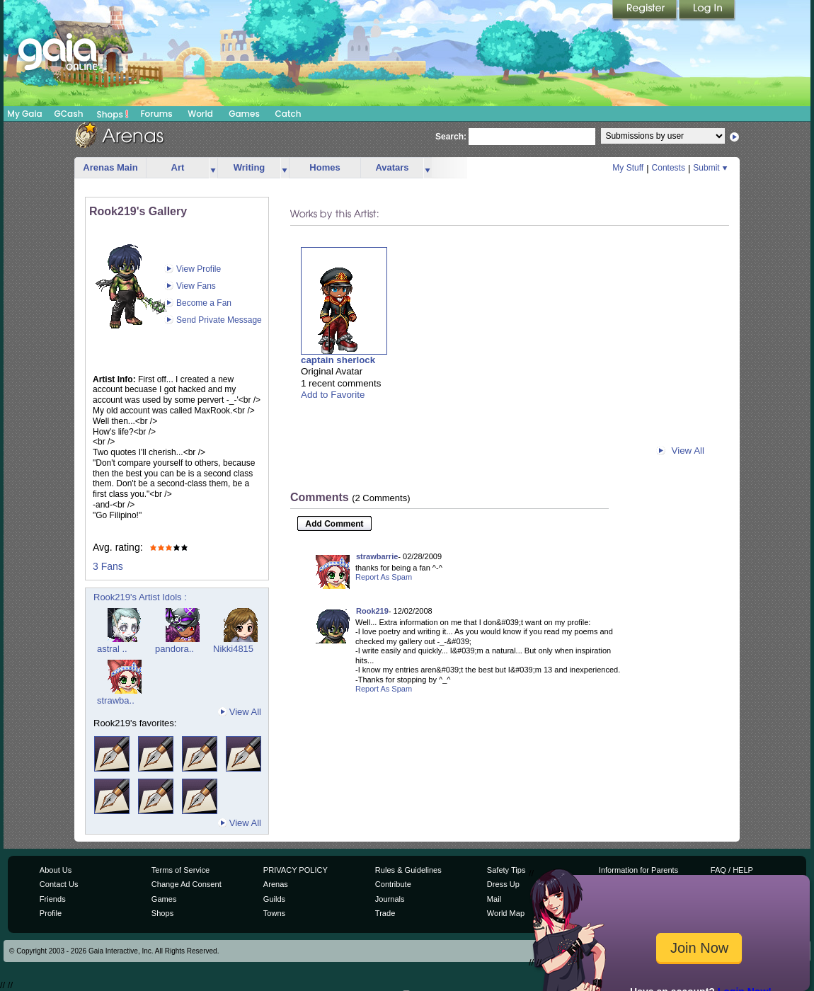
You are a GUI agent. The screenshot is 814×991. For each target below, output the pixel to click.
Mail (494, 899)
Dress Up (503, 884)
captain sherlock (338, 360)
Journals (390, 899)
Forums (156, 114)
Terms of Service (180, 870)
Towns (274, 913)
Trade (385, 913)
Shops (113, 114)
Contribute (393, 884)
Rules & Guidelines (408, 870)
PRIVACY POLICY (295, 870)
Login (707, 10)
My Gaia (24, 114)
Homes (324, 167)
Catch (288, 114)
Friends (53, 899)
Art (178, 167)
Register (645, 10)
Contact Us (59, 884)
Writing (249, 167)
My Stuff (627, 168)
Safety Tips (506, 870)
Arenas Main (110, 167)
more (213, 168)
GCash (69, 114)
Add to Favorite (333, 394)
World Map (505, 913)
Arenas (275, 884)
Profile (51, 913)
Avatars (391, 167)
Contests (668, 168)
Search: (450, 137)
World (200, 114)
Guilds (274, 899)
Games (244, 114)
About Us (55, 870)
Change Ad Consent (186, 884)
